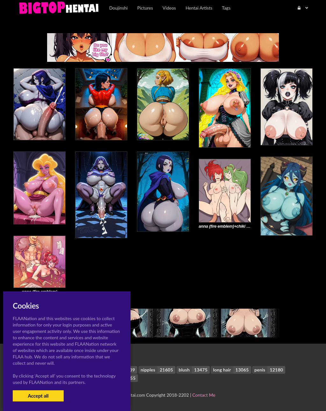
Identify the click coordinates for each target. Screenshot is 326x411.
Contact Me (203, 395)
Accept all (38, 396)
